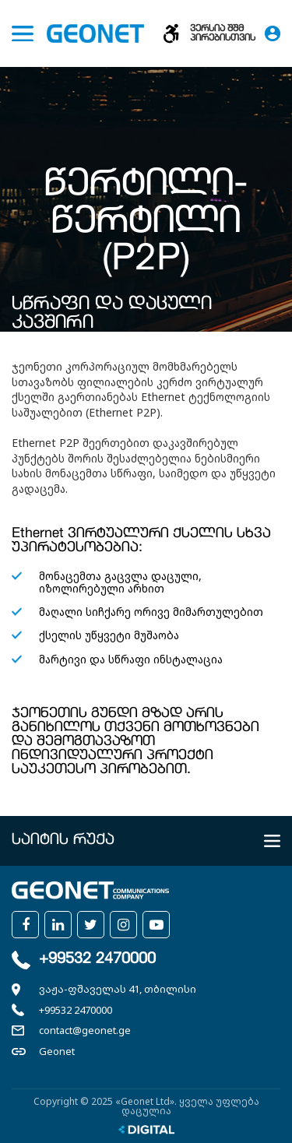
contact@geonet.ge (85, 1030)
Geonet (57, 1051)
